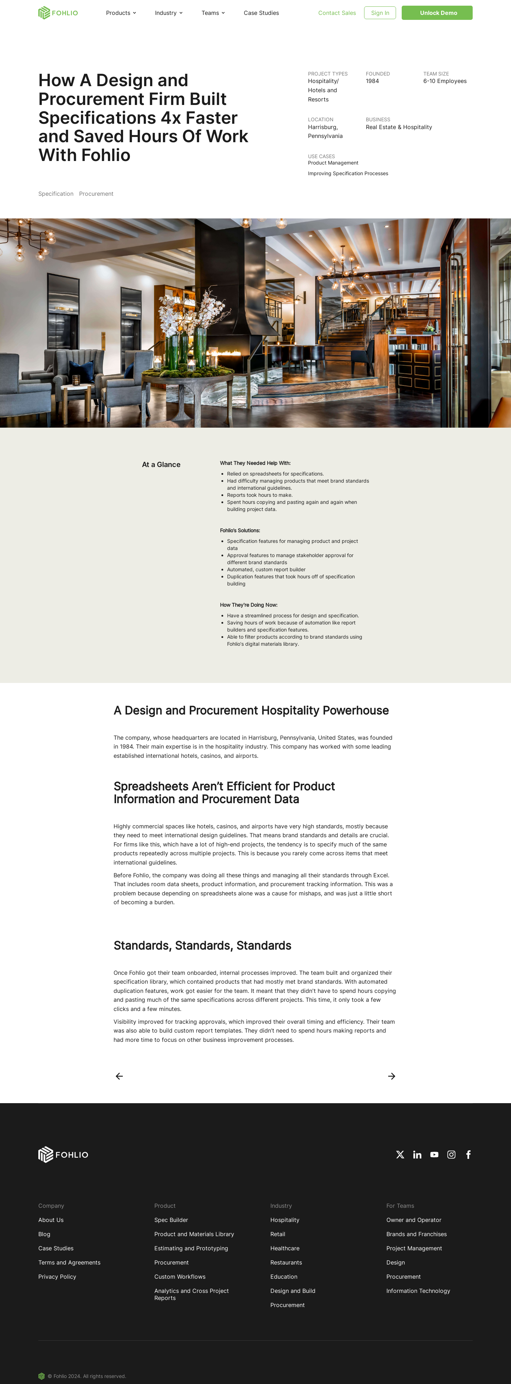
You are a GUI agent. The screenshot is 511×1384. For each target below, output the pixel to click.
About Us (51, 1219)
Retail (277, 1234)
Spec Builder (171, 1219)
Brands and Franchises (416, 1234)
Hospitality (285, 1219)
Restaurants (286, 1262)
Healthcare (285, 1248)
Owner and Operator (413, 1219)
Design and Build (292, 1290)
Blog (44, 1234)
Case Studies (261, 12)
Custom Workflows (179, 1276)
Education (283, 1276)
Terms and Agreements (69, 1262)
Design (395, 1262)
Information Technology (418, 1290)
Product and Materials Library (194, 1234)
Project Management (414, 1248)
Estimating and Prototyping (191, 1248)
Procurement (171, 1262)
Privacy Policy (57, 1276)
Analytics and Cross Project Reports (191, 1294)
